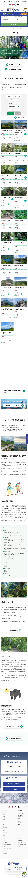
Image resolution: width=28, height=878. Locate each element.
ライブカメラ (4, 838)
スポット (3, 816)
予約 (3, 824)
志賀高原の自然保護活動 (6, 848)
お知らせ (3, 840)
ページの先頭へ (27, 440)
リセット (18, 113)
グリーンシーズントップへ (15, 738)
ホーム (12, 28)
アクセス (4, 1)
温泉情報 (3, 814)
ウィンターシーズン (20, 813)
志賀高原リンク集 (5, 850)
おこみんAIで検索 (15, 24)
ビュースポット (5, 817)
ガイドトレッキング (13, 630)
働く (2, 821)
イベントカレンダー (6, 829)
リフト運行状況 (5, 830)
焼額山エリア (19, 818)
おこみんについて (5, 842)
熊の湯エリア (19, 821)
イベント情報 (5, 827)
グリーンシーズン (18, 28)
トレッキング (4, 833)
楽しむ (3, 826)
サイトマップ (4, 851)
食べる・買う (4, 812)
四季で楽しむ (17, 1)
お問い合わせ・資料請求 (21, 844)
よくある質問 (4, 853)
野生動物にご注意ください (13, 726)
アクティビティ (4, 823)
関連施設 (4, 819)
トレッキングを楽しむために (14, 69)
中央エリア (19, 819)
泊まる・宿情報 (4, 810)
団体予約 (15, 789)
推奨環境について (20, 838)
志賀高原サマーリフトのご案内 (13, 405)
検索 (10, 113)
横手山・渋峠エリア (20, 822)
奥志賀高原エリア (20, 816)
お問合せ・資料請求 (15, 783)
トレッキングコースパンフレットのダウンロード (13, 391)
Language (24, 1)
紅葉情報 (4, 835)
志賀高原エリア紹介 (20, 815)
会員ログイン (4, 855)
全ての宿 (24, 14)
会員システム (10, 1)
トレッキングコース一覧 (14, 64)
